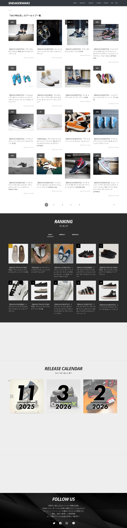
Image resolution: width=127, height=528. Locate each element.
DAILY (50, 234)
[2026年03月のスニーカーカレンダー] (63, 396)
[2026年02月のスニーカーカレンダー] (100, 396)
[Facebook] (60, 523)
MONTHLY (75, 234)
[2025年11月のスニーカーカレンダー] (27, 396)
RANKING (63, 221)
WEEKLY (62, 234)
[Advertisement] (63, 341)
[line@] (73, 523)
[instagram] (67, 523)
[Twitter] (54, 523)
